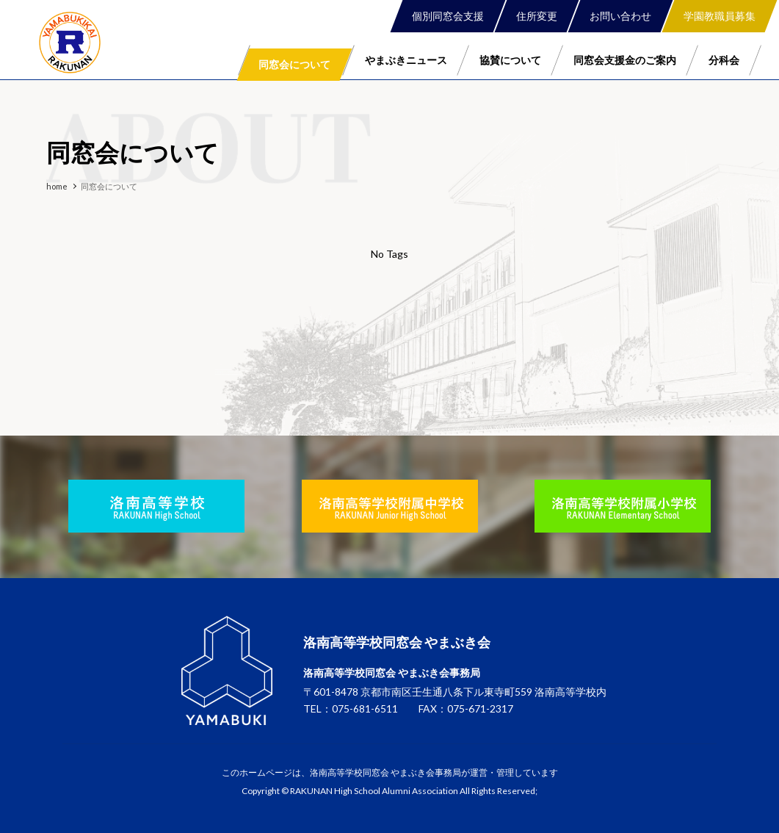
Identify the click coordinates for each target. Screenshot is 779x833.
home (57, 186)
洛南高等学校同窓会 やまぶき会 (70, 42)
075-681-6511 (365, 709)
